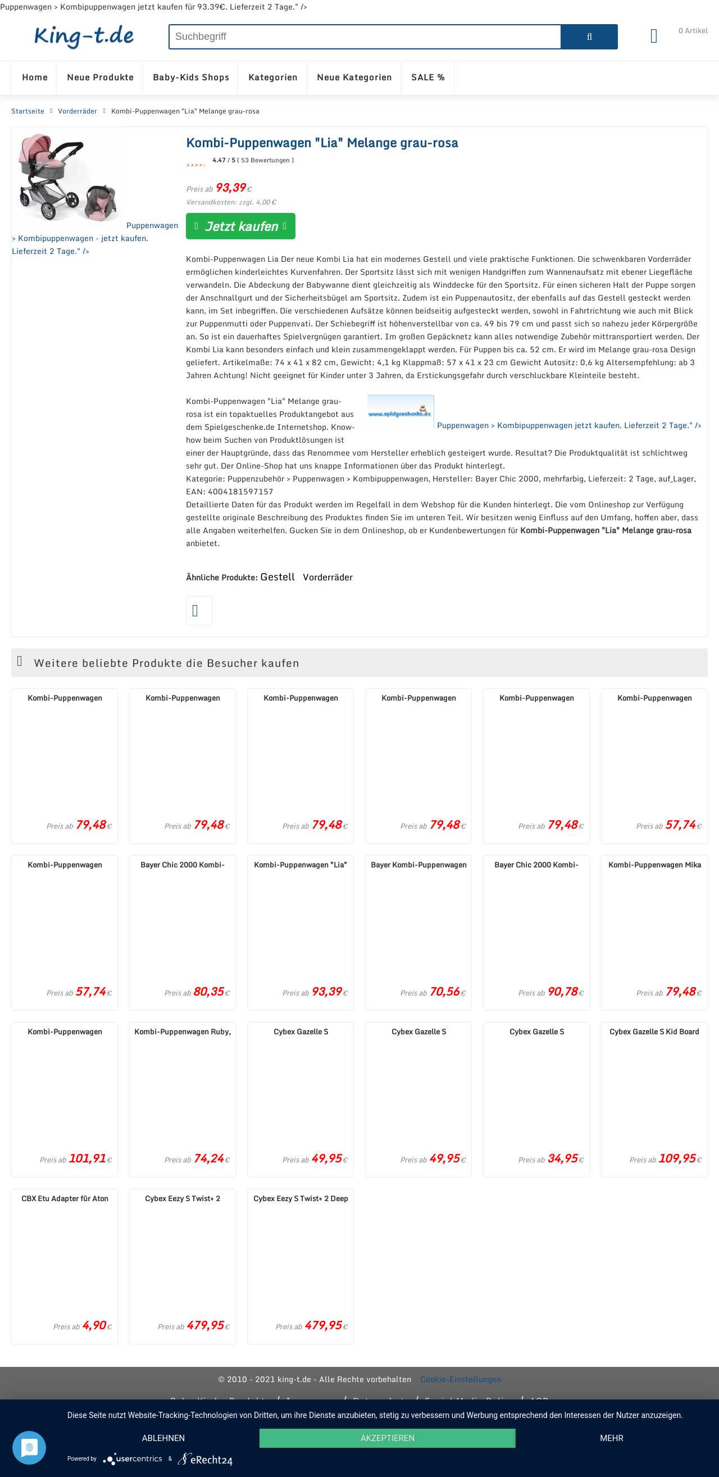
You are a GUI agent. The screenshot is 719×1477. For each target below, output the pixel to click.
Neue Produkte (100, 77)
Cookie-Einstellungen (460, 1379)
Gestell (277, 576)
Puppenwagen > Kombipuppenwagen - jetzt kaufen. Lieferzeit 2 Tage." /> (95, 192)
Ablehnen (163, 1438)
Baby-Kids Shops (191, 77)
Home (35, 77)
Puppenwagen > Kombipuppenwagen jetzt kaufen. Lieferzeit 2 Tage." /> (534, 412)
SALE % (428, 77)
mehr (612, 1438)
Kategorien (273, 77)
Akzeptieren (388, 1438)
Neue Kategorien (354, 77)
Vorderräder (77, 111)
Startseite (27, 111)
